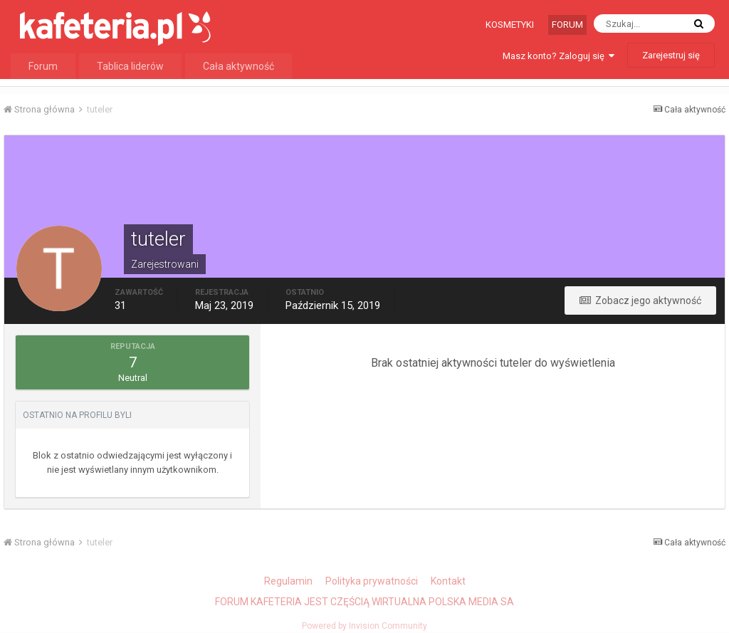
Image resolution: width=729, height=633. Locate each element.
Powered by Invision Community (364, 626)
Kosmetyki (510, 24)
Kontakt (448, 581)
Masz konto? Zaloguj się (558, 56)
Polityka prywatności (371, 581)
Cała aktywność (238, 66)
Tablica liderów (130, 66)
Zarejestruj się (671, 55)
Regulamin (288, 581)
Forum (567, 24)
